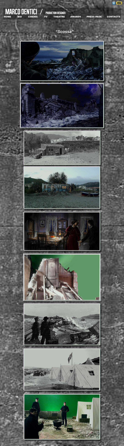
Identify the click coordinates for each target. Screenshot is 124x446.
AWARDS (75, 16)
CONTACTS (113, 16)
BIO (19, 16)
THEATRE (59, 16)
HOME (7, 16)
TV (45, 16)
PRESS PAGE (94, 16)
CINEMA (33, 16)
